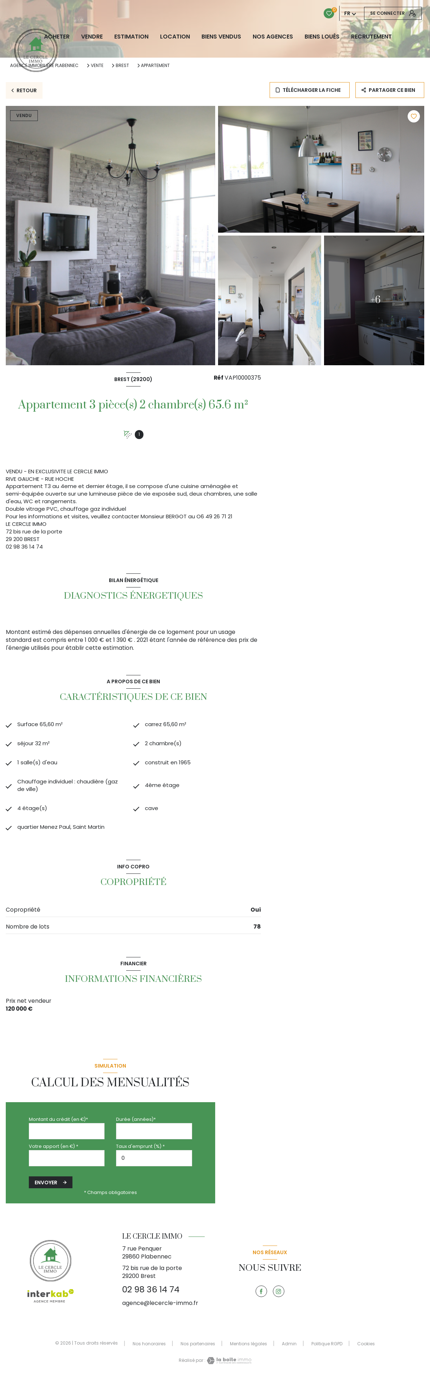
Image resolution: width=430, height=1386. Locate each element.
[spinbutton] (154, 1165)
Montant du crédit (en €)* (58, 1126)
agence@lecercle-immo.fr (160, 1309)
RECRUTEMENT (371, 37)
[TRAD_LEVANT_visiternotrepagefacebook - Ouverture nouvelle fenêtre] (261, 1298)
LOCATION (175, 37)
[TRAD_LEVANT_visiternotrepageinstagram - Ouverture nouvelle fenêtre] (278, 1298)
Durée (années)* (136, 1126)
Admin (289, 1350)
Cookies (366, 1350)
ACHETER (57, 37)
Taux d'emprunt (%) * (140, 1153)
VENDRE (92, 37)
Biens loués (322, 37)
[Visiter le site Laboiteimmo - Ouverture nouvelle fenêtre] (228, 1367)
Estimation (131, 37)
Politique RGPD (326, 1350)
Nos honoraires (149, 1350)
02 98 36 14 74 (150, 1296)
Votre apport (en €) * (53, 1153)
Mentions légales (248, 1350)
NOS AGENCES (273, 37)
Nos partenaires (198, 1350)
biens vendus (221, 37)
